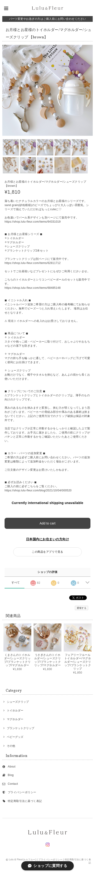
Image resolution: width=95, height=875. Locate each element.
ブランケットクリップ (20, 728)
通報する (81, 608)
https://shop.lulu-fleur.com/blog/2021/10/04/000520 (38, 490)
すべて (15, 582)
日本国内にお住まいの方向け (47, 539)
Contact (13, 783)
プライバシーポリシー (22, 792)
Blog (11, 775)
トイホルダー (15, 710)
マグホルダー (15, 719)
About (12, 766)
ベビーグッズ (15, 737)
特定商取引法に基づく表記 (25, 801)
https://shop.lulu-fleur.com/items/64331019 (33, 221)
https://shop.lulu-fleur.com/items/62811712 (33, 263)
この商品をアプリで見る (47, 551)
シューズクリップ (18, 701)
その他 (11, 746)
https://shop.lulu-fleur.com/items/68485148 (33, 287)
